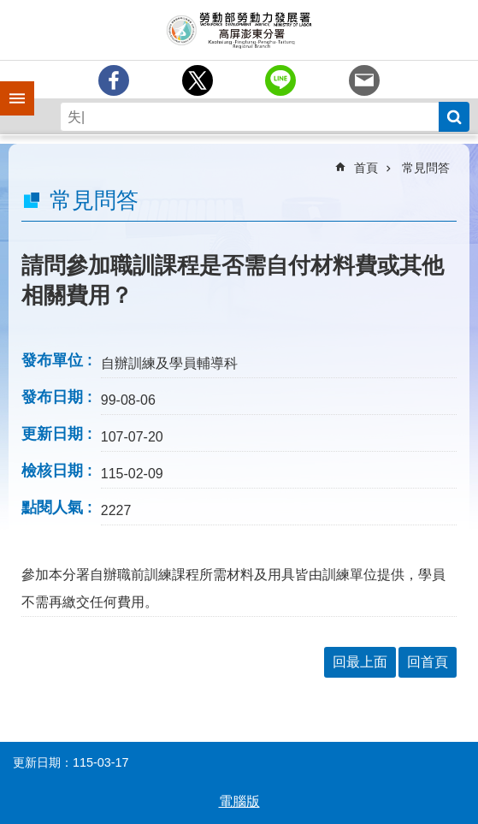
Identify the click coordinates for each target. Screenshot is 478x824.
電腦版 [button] (239, 801)
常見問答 (426, 168)
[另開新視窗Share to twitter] (197, 80)
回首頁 (427, 662)
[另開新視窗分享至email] (364, 80)
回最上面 (360, 662)
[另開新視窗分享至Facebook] (113, 80)
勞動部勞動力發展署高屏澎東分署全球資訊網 (239, 30)
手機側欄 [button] (9, 86)
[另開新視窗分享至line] (280, 80)
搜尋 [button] (454, 117)
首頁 (366, 168)
